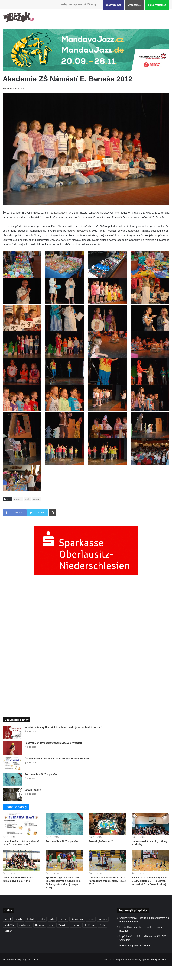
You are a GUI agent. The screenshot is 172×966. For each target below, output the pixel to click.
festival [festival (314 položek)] (30, 919)
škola (27, 499)
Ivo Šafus (7, 88)
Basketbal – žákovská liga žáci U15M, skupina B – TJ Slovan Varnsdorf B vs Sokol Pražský (149, 881)
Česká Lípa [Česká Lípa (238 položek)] (89, 925)
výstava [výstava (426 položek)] (75, 925)
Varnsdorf (18, 499)
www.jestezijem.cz (160, 959)
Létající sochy (33, 789)
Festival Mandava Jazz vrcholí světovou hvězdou (53, 743)
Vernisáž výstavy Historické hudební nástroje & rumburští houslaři (63, 727)
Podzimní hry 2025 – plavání (41, 774)
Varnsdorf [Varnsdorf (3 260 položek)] (62, 925)
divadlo (36, 499)
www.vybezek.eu (11, 959)
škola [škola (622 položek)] (102, 925)
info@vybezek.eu (30, 959)
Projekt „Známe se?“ (101, 841)
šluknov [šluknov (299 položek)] (8, 931)
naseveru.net (113, 5)
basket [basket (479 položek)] (8, 919)
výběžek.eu (134, 5)
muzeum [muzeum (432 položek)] (103, 919)
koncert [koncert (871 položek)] (63, 919)
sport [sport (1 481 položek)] (51, 925)
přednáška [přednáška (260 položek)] (9, 925)
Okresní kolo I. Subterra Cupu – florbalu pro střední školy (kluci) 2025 (107, 881)
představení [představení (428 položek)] (24, 925)
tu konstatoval (59, 212)
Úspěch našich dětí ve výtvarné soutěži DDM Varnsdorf (57, 758)
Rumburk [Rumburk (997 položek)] (39, 925)
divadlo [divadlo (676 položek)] (19, 919)
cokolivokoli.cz (157, 5)
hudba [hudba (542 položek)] (42, 919)
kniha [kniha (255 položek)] (52, 919)
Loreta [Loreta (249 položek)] (91, 919)
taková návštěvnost (79, 230)
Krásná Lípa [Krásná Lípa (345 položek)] (77, 919)
